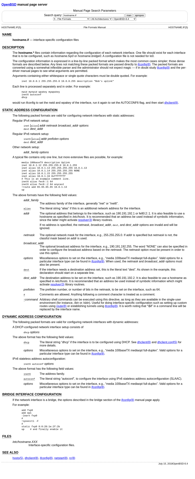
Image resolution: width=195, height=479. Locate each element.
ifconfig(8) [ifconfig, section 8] (144, 64)
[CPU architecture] (101, 19)
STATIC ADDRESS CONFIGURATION (29, 112)
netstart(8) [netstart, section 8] (61, 470)
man (129, 15)
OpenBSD (8, 4)
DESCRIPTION (13, 47)
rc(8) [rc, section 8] (72, 470)
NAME (7, 34)
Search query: (84, 15)
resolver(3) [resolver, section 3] (85, 228)
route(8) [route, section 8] (61, 314)
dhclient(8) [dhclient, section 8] (171, 104)
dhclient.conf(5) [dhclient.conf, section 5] (167, 350)
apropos (139, 15)
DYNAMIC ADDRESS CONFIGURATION (31, 325)
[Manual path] (124, 19)
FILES (6, 449)
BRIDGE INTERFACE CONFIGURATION (31, 402)
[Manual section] (71, 19)
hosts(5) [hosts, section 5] (18, 470)
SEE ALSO (10, 465)
